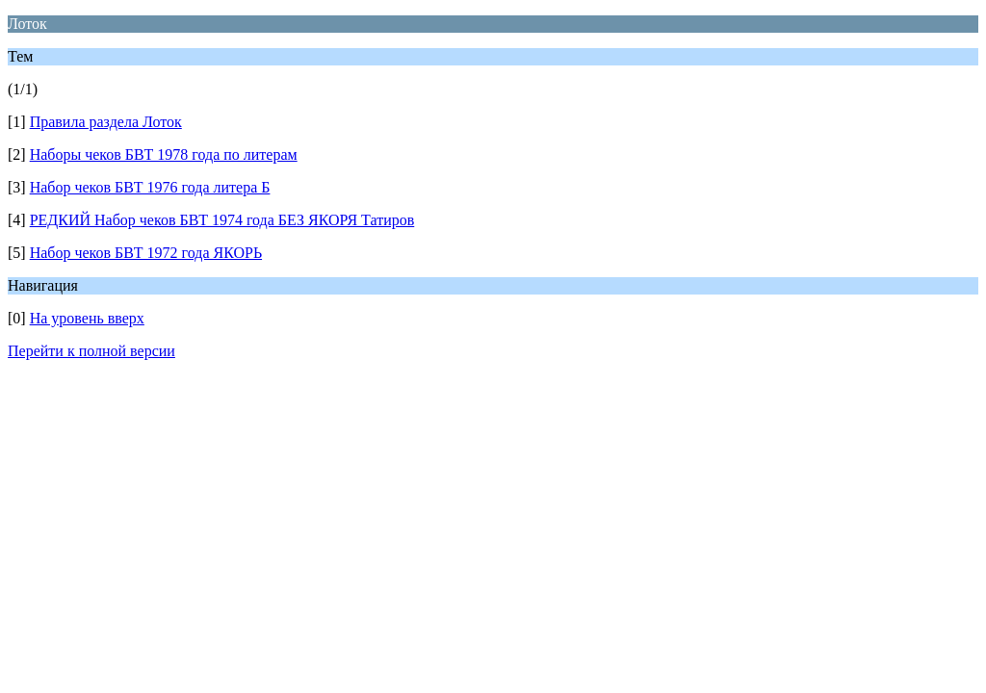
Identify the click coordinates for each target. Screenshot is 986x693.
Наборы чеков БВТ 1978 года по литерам (164, 154)
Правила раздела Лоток (106, 122)
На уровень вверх (87, 318)
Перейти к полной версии (91, 351)
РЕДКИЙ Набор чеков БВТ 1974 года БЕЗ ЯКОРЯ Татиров (222, 220)
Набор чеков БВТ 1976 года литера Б (150, 187)
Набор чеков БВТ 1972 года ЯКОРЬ (146, 252)
